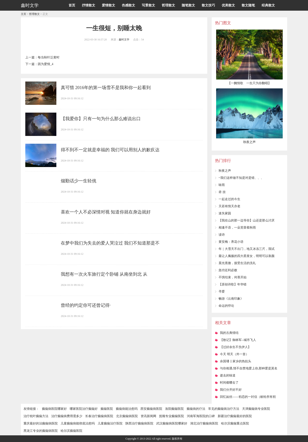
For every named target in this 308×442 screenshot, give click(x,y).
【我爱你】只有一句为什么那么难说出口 (101, 118)
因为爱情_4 (45, 64)
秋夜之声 (225, 170)
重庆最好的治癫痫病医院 (41, 423)
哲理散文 (168, 5)
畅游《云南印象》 (231, 298)
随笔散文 (188, 5)
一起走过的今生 (229, 199)
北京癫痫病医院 (127, 416)
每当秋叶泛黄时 (48, 57)
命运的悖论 (226, 305)
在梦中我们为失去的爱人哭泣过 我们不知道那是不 (110, 243)
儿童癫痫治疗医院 (110, 423)
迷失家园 (225, 213)
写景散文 (148, 5)
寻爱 (222, 291)
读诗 (222, 234)
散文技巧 (208, 5)
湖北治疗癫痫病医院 (204, 423)
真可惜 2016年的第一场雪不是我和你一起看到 (106, 87)
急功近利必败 (228, 270)
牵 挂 (222, 192)
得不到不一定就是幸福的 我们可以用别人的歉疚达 (110, 149)
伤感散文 (128, 5)
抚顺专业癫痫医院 (171, 416)
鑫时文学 (124, 39)
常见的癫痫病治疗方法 (223, 408)
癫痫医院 (107, 408)
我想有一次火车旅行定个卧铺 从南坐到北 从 (104, 274)
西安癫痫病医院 (151, 408)
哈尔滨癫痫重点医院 (235, 423)
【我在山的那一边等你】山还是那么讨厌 (246, 220)
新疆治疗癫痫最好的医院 (235, 416)
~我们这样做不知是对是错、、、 (241, 177)
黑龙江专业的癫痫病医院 (41, 430)
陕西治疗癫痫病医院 (139, 423)
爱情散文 (108, 5)
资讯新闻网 (148, 416)
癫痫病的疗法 (196, 408)
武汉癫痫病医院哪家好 (171, 423)
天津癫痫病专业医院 (256, 408)
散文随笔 (248, 5)
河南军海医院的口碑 (201, 416)
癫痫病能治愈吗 (127, 408)
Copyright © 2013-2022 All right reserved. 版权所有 (154, 438)
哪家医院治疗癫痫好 (84, 408)
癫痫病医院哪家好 (54, 408)
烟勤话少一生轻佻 (78, 180)
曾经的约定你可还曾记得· (86, 305)
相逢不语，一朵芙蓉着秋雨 (237, 227)
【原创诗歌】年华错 (233, 284)
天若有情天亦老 (229, 206)
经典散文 (268, 5)
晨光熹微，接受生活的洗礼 (237, 263)
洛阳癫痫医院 (174, 408)
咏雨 (222, 185)
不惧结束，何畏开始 (233, 277)
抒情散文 (88, 5)
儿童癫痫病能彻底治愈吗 (78, 423)
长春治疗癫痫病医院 (99, 416)
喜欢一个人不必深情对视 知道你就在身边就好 (106, 211)
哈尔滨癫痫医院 (71, 430)
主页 (23, 14)
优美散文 (228, 5)
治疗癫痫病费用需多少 (66, 416)
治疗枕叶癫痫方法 (36, 416)
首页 (72, 5)
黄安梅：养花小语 (231, 241)
